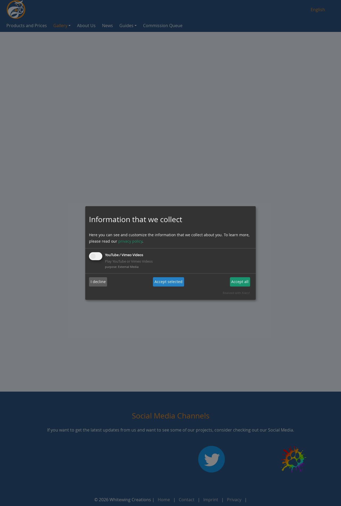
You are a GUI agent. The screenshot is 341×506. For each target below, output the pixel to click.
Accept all (240, 281)
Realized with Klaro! (236, 293)
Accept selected (168, 281)
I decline (98, 281)
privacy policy (130, 241)
